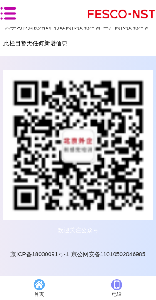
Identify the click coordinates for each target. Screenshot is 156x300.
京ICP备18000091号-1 (39, 254)
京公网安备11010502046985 (108, 254)
